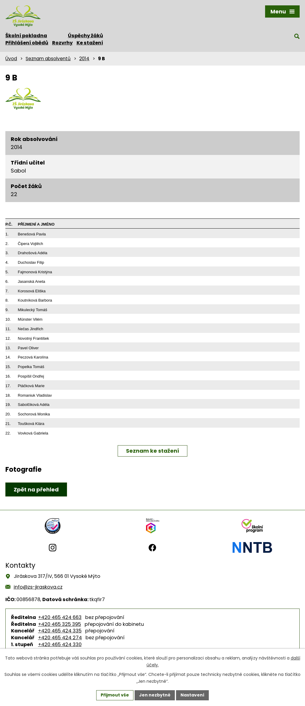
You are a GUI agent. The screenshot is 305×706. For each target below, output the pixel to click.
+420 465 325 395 (59, 624)
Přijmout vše (115, 695)
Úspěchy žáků (85, 35)
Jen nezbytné (154, 695)
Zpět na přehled (36, 489)
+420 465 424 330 (60, 644)
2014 (84, 58)
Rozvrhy (62, 42)
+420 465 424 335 (60, 630)
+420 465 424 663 (60, 617)
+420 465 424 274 (60, 637)
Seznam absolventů (48, 58)
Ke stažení (90, 42)
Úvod (11, 58)
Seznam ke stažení (152, 450)
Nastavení (192, 695)
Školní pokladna (26, 35)
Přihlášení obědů (26, 42)
